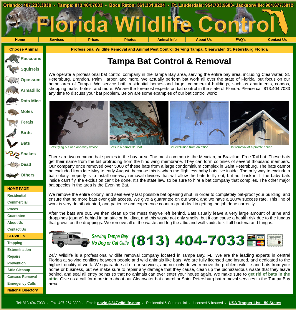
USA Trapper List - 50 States (255, 303)
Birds (26, 132)
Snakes (28, 153)
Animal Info (167, 40)
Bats (25, 143)
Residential (16, 196)
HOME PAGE (18, 189)
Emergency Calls (21, 283)
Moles (27, 111)
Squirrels (30, 69)
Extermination (19, 250)
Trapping (14, 243)
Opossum (31, 79)
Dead (26, 164)
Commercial (17, 202)
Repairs (13, 256)
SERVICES (16, 236)
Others (27, 175)
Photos (130, 40)
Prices (93, 40)
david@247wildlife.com (118, 303)
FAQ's (241, 40)
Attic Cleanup (18, 270)
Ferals (27, 122)
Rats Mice (31, 101)
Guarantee (16, 216)
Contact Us (277, 40)
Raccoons (31, 58)
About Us (203, 40)
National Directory (22, 290)
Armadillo (31, 90)
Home (20, 40)
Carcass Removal (22, 277)
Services (56, 40)
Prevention (16, 263)
